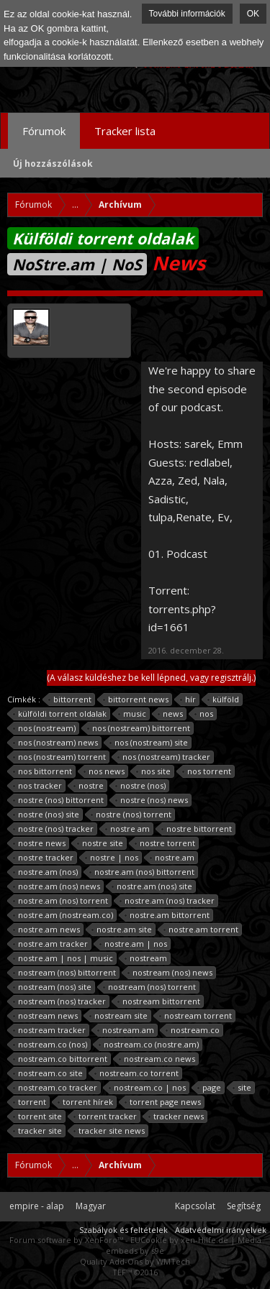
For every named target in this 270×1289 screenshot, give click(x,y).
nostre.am (172, 857)
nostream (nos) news (170, 972)
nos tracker (38, 785)
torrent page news (163, 1102)
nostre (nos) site (46, 814)
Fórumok (44, 131)
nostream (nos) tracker (60, 1001)
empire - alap (36, 1206)
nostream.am (126, 1030)
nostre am (128, 828)
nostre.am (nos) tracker (167, 900)
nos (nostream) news (56, 742)
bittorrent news (136, 699)
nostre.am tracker (51, 943)
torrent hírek (85, 1102)
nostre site (100, 843)
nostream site (119, 1015)
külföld (223, 699)
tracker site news (109, 1130)
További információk (187, 14)
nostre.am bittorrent (167, 915)
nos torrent (207, 771)
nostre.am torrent (201, 929)
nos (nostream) (45, 728)
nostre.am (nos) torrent (61, 900)
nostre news (40, 843)
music (132, 713)
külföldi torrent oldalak (60, 713)
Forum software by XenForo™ (67, 1239)
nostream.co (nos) (50, 1044)
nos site (154, 771)
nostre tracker (43, 857)
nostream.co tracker (55, 1087)
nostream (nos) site (52, 987)
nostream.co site (48, 1073)
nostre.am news (47, 929)
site (242, 1087)
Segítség (244, 1206)
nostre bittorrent (197, 828)
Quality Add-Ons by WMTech (135, 1261)
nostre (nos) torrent (131, 814)
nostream (146, 958)
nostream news (46, 1015)
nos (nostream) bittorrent (139, 728)
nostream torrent (196, 1015)
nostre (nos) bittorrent (59, 800)
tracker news (176, 1116)
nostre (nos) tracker (54, 828)
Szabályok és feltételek (123, 1229)
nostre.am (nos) (46, 872)
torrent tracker (105, 1116)
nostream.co (193, 1030)
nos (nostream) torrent (60, 757)
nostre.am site (122, 929)
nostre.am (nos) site (152, 886)
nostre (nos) (141, 785)
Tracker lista (125, 131)
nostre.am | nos (133, 943)
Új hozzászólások (53, 163)
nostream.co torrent (137, 1073)
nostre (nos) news (152, 800)
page (209, 1087)
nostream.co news (157, 1058)
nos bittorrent (43, 771)
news (170, 713)
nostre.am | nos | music (63, 958)
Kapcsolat (195, 1206)
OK (253, 14)
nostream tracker (50, 1030)
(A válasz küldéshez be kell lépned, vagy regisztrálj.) (151, 677)
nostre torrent (165, 843)
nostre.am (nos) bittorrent (142, 872)
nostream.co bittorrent (60, 1058)
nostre (89, 785)
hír (188, 699)
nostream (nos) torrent (150, 987)
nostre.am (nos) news (57, 886)
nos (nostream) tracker (164, 757)
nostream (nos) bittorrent (65, 972)
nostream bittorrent (159, 1001)
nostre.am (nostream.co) (63, 915)
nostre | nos (112, 857)
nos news (104, 771)
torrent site (38, 1116)
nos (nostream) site (149, 742)
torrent (30, 1102)
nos (204, 713)
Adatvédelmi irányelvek (220, 1229)
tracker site (38, 1130)
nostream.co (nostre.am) (149, 1044)
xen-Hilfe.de (204, 1239)
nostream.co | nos (147, 1087)
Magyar (91, 1206)
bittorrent (70, 699)
